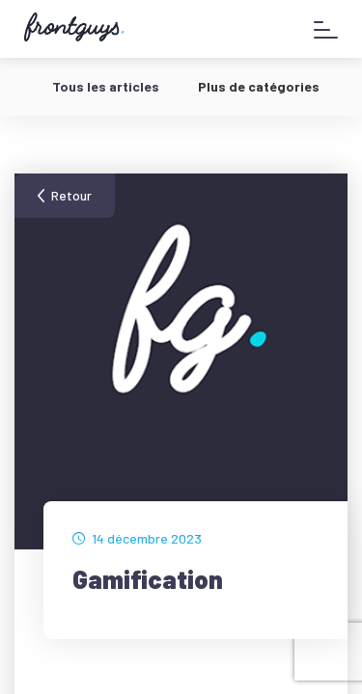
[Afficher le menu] (326, 29)
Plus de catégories (259, 86)
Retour (71, 195)
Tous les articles (105, 86)
